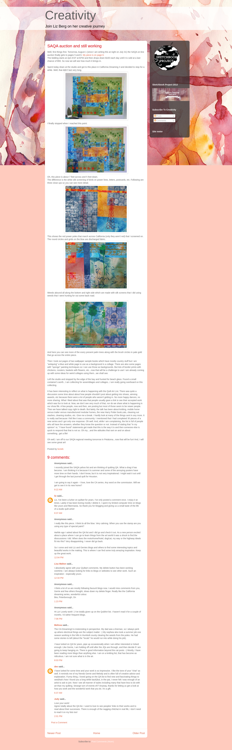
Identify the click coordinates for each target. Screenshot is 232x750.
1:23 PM (58, 601)
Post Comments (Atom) (102, 741)
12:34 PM (58, 578)
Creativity (70, 15)
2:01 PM (58, 716)
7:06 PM (58, 619)
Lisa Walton (60, 564)
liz (55, 496)
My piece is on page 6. (93, 55)
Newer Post (54, 733)
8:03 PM (58, 660)
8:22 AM (58, 489)
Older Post (139, 733)
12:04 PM (58, 557)
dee (56, 666)
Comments (160, 120)
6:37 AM (58, 693)
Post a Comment (59, 722)
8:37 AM (58, 513)
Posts (158, 116)
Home (96, 733)
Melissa (58, 625)
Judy (56, 699)
